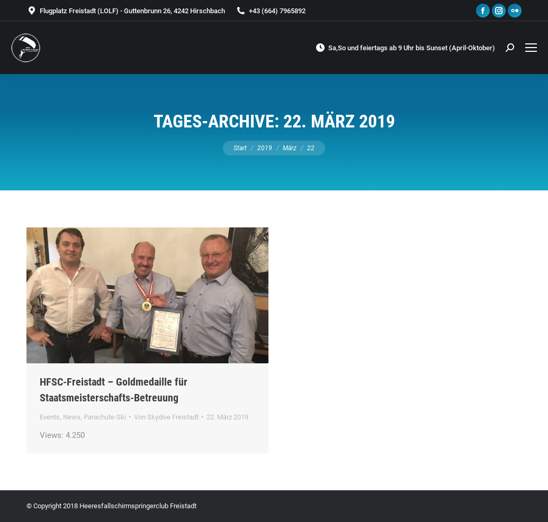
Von (166, 417)
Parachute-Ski (105, 417)
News (71, 417)
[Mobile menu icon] (531, 47)
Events (50, 417)
